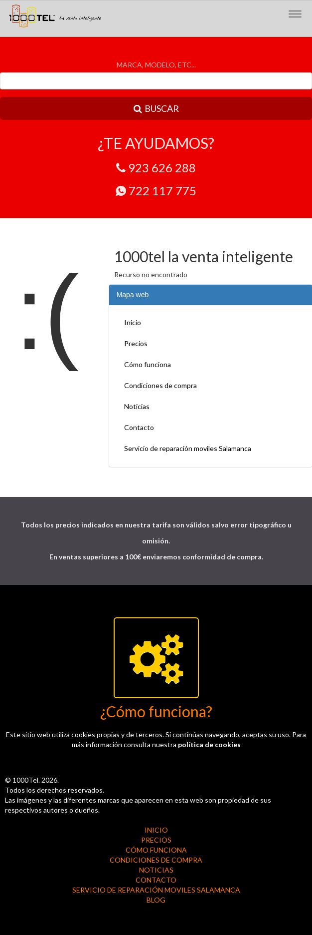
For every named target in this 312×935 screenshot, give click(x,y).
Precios (136, 343)
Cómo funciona (147, 364)
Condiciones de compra (160, 385)
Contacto (139, 427)
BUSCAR (156, 108)
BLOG (156, 900)
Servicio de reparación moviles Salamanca (187, 448)
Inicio (132, 322)
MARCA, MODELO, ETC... (156, 64)
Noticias (137, 406)
